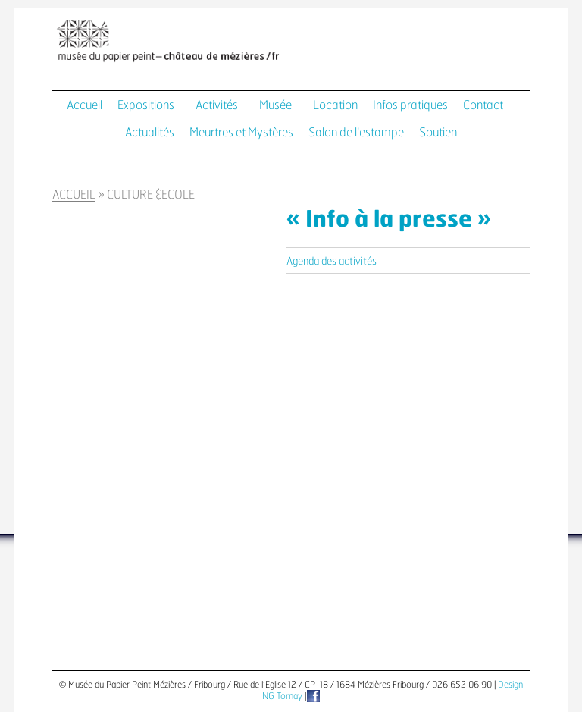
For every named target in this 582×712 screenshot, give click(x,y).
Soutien (438, 133)
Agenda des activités (331, 261)
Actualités (149, 133)
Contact (483, 105)
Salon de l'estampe (356, 133)
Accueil (84, 105)
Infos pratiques (410, 105)
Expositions (145, 105)
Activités (217, 105)
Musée (275, 105)
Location (335, 105)
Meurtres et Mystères (241, 133)
